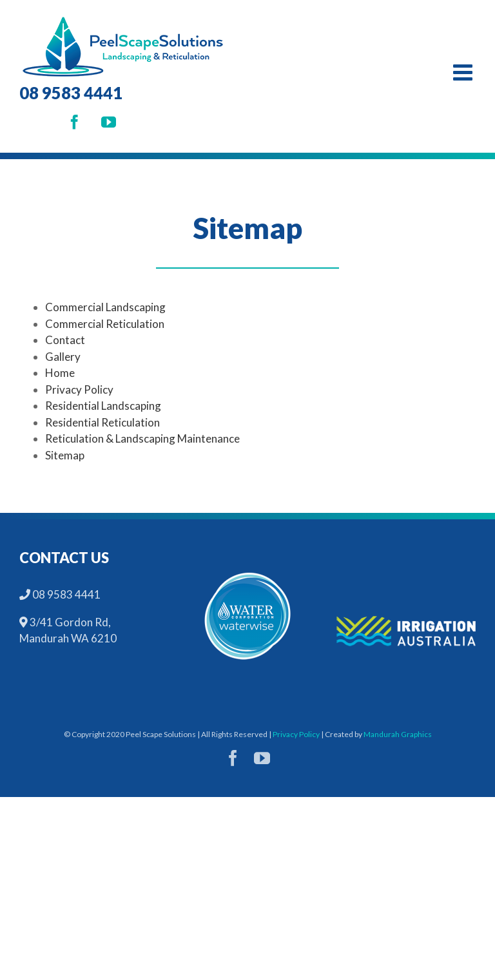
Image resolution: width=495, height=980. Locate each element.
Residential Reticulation (102, 422)
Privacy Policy (79, 389)
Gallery (63, 356)
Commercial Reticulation (104, 324)
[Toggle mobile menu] (464, 72)
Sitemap (64, 455)
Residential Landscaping (103, 405)
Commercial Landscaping (105, 307)
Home (60, 373)
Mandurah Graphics (398, 734)
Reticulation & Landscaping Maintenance (142, 438)
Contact (65, 340)
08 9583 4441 (70, 92)
